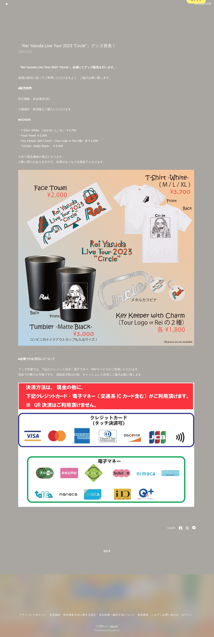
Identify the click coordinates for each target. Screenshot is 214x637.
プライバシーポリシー (32, 614)
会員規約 (55, 614)
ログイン (196, 19)
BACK (107, 551)
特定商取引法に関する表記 (79, 614)
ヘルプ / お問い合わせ (164, 614)
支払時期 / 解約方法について (117, 614)
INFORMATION (197, 12)
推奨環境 (143, 614)
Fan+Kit (114, 626)
